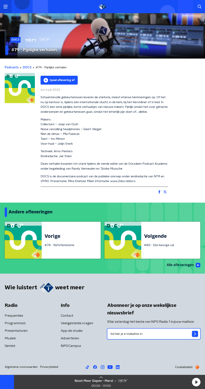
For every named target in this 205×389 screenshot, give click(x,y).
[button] (196, 382)
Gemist (10, 346)
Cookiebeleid (183, 367)
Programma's (15, 323)
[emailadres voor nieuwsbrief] (153, 334)
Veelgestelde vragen (77, 323)
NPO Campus (71, 346)
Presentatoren (16, 331)
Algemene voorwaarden (21, 366)
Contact (67, 315)
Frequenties (14, 315)
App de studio (72, 331)
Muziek (10, 338)
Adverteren (70, 338)
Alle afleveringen (183, 265)
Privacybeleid (49, 366)
